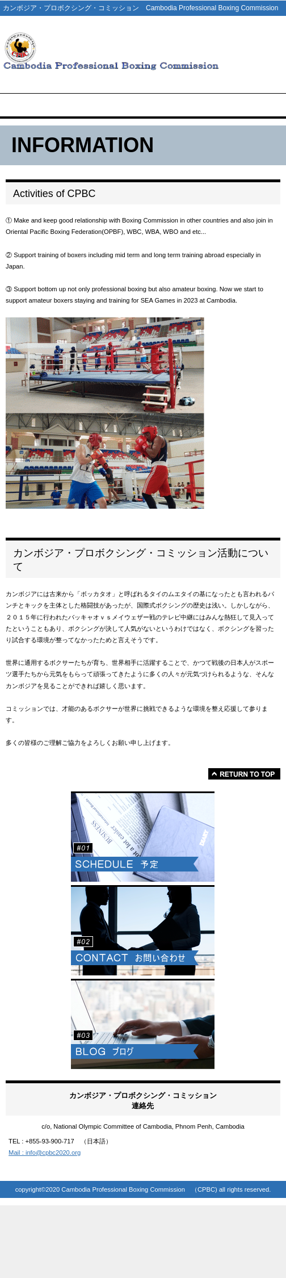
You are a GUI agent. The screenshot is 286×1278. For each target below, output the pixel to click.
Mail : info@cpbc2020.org (45, 1152)
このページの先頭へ (244, 774)
